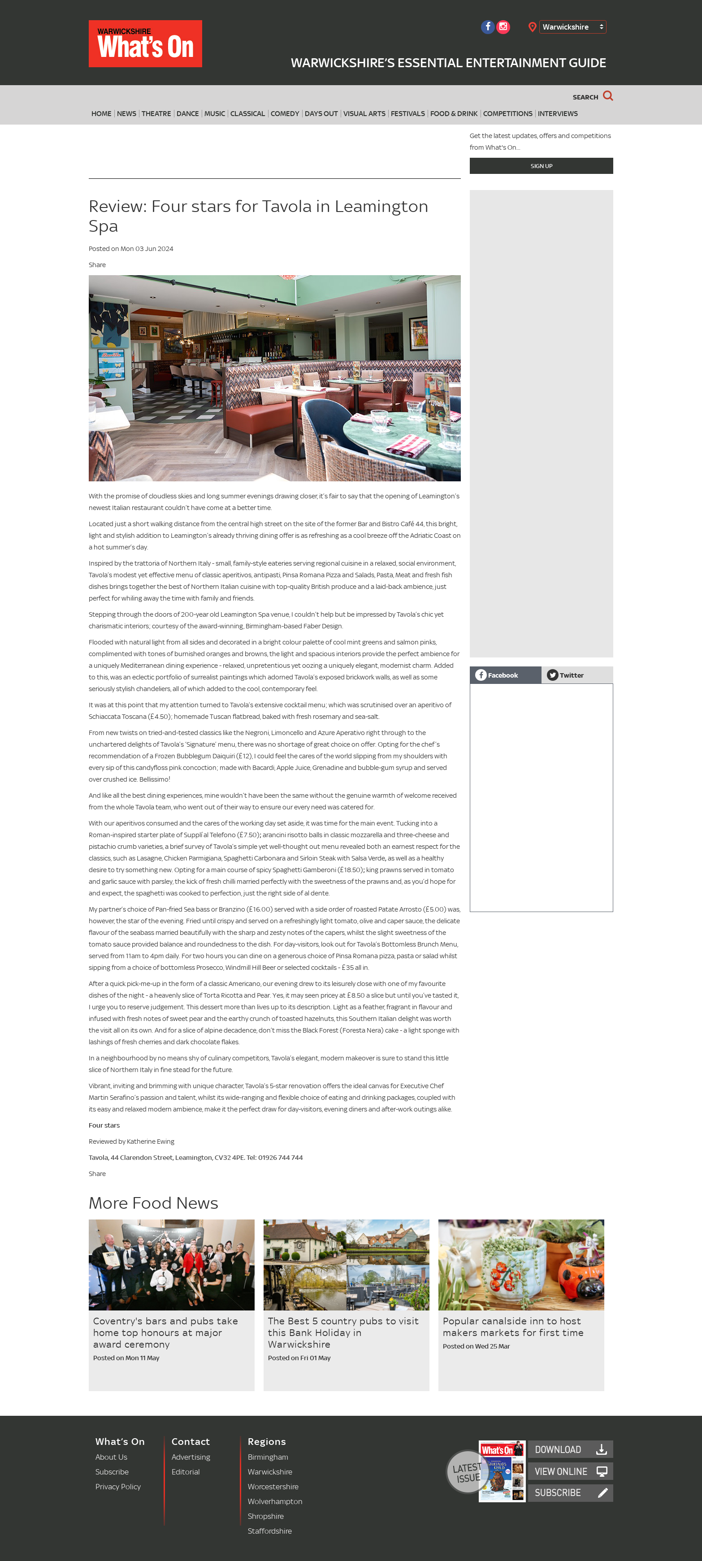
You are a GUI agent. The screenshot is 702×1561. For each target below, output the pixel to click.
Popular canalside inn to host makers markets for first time (513, 1326)
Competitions (508, 113)
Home (101, 113)
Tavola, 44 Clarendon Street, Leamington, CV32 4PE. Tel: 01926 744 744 (196, 1157)
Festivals (408, 113)
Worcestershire (273, 1486)
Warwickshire (566, 26)
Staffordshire (270, 1530)
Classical (247, 113)
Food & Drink (454, 113)
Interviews (558, 113)
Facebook (496, 675)
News (126, 113)
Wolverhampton (275, 1501)
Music (214, 113)
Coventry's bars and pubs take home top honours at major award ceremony (165, 1332)
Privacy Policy (118, 1486)
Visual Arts (364, 113)
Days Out (321, 113)
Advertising (191, 1457)
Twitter (565, 675)
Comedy (285, 113)
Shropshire (266, 1516)
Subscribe (112, 1471)
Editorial (186, 1471)
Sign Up (542, 165)
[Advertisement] (541, 595)
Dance (188, 113)
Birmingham (268, 1457)
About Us (111, 1457)
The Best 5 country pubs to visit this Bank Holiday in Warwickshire (343, 1332)
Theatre (156, 113)
